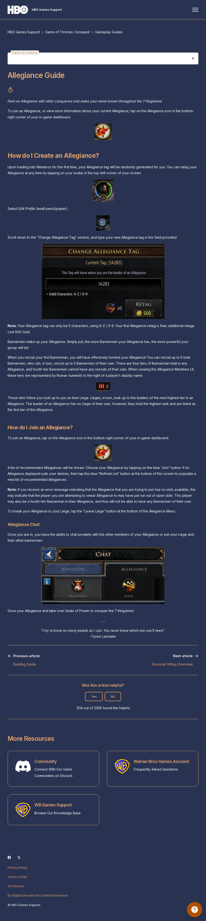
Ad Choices (16, 886)
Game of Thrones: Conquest (67, 32)
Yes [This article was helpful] (94, 696)
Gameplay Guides (109, 32)
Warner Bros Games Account (161, 761)
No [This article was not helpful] (113, 696)
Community (45, 761)
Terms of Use (17, 877)
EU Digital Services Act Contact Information (38, 895)
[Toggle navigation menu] (195, 10)
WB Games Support (53, 804)
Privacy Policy (17, 867)
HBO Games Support (24, 32)
